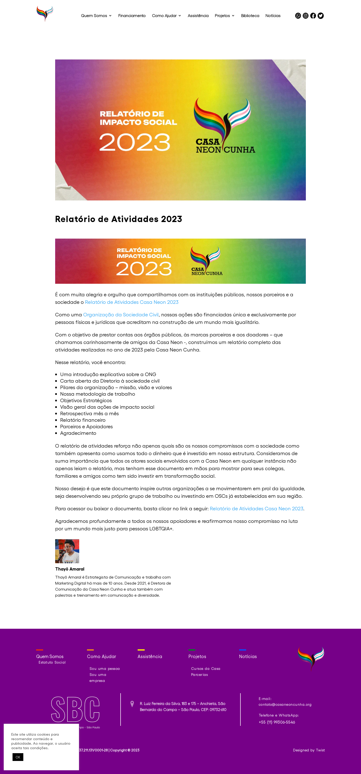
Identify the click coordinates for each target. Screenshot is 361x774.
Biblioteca (250, 16)
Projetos (222, 16)
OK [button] (18, 757)
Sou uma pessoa (104, 668)
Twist (320, 750)
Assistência (198, 16)
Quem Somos (94, 16)
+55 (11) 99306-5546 (277, 722)
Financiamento (132, 16)
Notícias (273, 16)
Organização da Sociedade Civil (121, 314)
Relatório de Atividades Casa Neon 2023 (131, 302)
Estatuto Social (52, 662)
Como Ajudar (164, 16)
